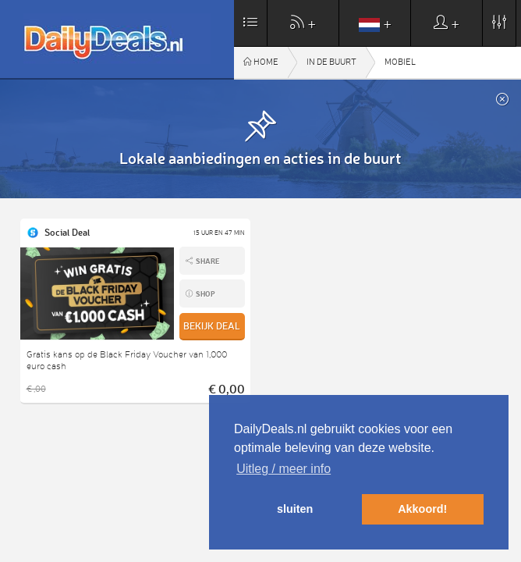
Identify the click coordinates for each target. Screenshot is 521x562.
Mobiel (400, 62)
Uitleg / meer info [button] (283, 468)
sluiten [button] (295, 509)
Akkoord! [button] (422, 509)
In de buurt (331, 62)
